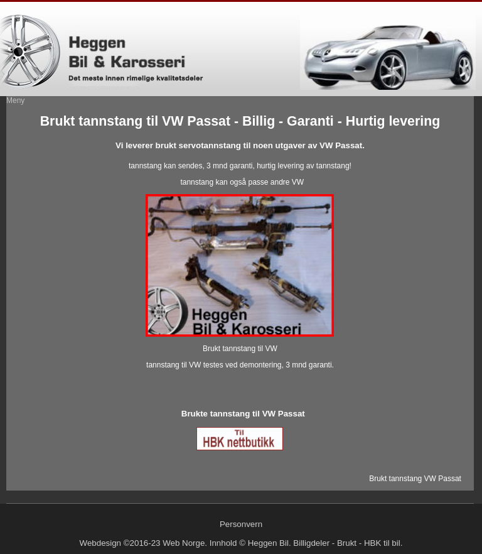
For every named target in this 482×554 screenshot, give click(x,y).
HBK (372, 543)
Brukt (346, 543)
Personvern (241, 524)
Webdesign (100, 543)
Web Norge (184, 543)
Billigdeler (311, 543)
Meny (15, 100)
